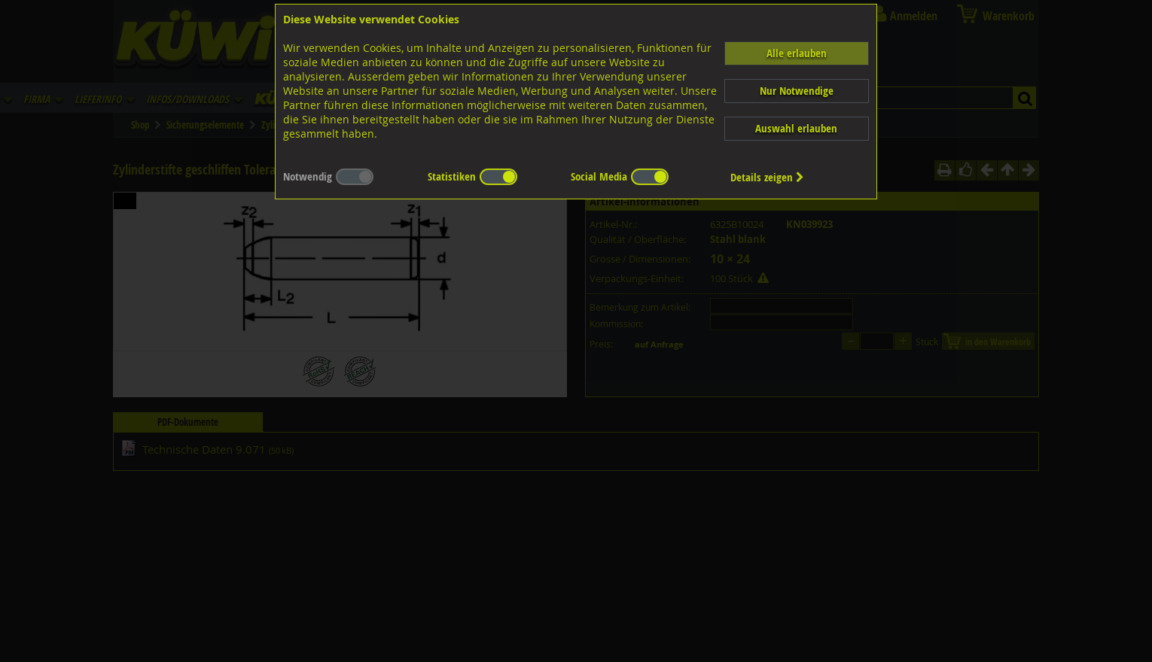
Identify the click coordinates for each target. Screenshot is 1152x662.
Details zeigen (767, 177)
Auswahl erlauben (796, 128)
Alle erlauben (796, 53)
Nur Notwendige (797, 91)
